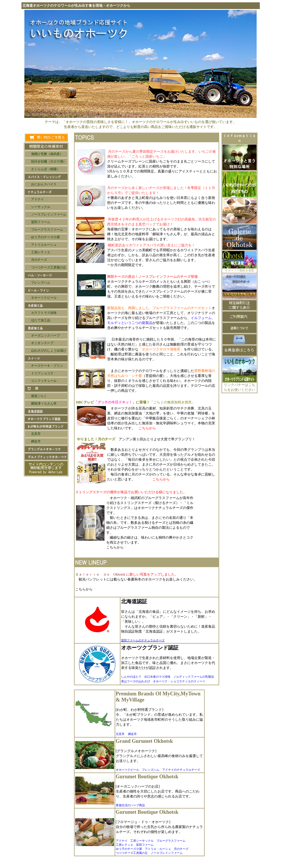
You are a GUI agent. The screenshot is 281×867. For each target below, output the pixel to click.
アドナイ (121, 840)
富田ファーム (145, 844)
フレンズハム (150, 769)
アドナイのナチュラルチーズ (181, 769)
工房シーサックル (142, 840)
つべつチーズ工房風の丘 (132, 852)
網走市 (132, 734)
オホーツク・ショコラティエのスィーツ (179, 681)
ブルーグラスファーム (170, 840)
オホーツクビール (127, 769)
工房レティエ (124, 844)
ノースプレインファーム (167, 852)
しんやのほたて (132, 676)
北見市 (120, 734)
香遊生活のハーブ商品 (130, 805)
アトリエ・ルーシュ (158, 848)
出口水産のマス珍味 (158, 676)
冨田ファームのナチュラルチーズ (143, 640)
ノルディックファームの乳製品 (193, 676)
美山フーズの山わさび (135, 681)
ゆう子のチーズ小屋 (129, 848)
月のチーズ (181, 848)
